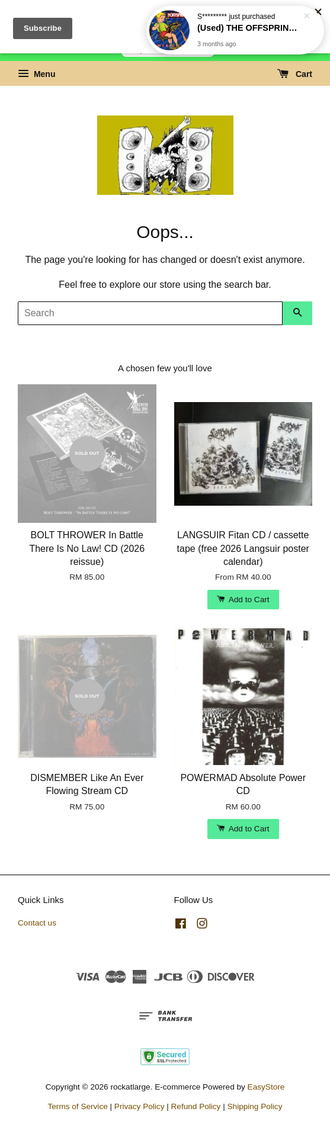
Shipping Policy (255, 1106)
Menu (36, 74)
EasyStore (266, 1086)
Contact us (37, 922)
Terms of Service (78, 1106)
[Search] (150, 313)
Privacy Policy (139, 1106)
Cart (294, 74)
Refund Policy (196, 1106)
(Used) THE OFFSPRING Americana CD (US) (249, 22)
